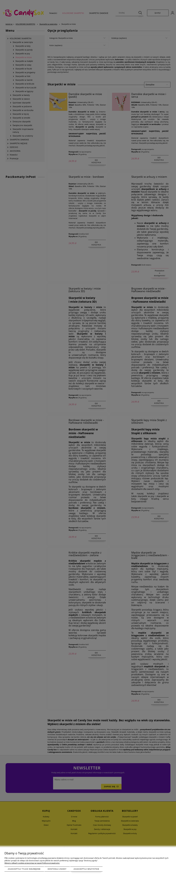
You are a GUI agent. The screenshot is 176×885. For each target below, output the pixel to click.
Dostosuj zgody (57, 869)
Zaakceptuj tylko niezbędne (24, 869)
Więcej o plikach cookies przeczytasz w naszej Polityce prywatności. (32, 863)
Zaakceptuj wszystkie (86, 869)
